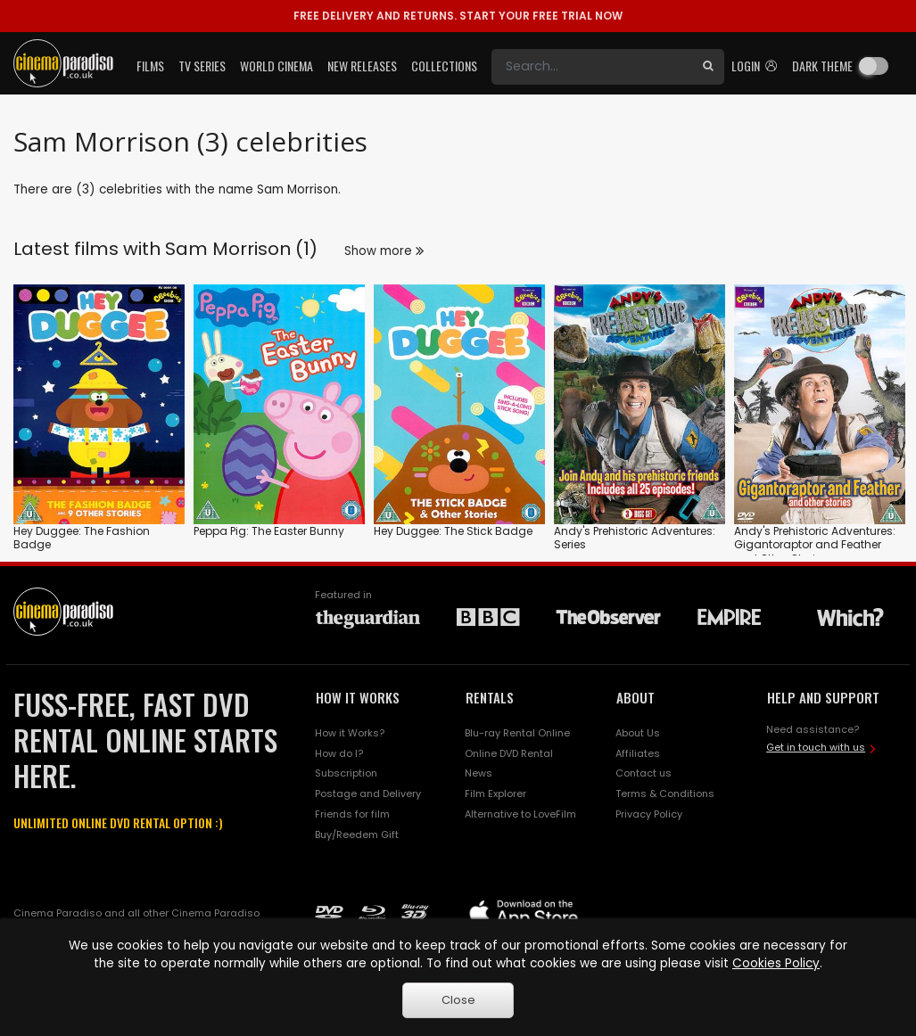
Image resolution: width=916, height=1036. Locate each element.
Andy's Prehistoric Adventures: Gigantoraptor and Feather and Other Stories (814, 544)
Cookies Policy (776, 963)
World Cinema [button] (276, 65)
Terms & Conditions (664, 793)
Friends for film (352, 814)
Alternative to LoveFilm (520, 814)
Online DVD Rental (509, 753)
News (478, 773)
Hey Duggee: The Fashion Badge (81, 538)
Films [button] (150, 65)
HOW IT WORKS (358, 697)
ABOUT (635, 697)
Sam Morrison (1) (241, 248)
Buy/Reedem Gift (357, 834)
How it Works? (349, 733)
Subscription (346, 773)
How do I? (339, 753)
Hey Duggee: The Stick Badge (453, 531)
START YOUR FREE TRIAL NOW (458, 15)
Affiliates (637, 753)
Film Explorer (495, 793)
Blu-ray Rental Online (517, 733)
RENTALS (490, 697)
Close (458, 999)
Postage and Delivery (368, 793)
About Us (637, 733)
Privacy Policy (648, 814)
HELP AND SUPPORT (823, 697)
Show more (384, 251)
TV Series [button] (202, 65)
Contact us (643, 773)
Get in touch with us (815, 747)
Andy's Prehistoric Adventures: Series (634, 538)
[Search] (591, 67)
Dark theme (822, 65)
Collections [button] (444, 65)
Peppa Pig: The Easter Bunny (269, 531)
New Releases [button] (362, 65)
